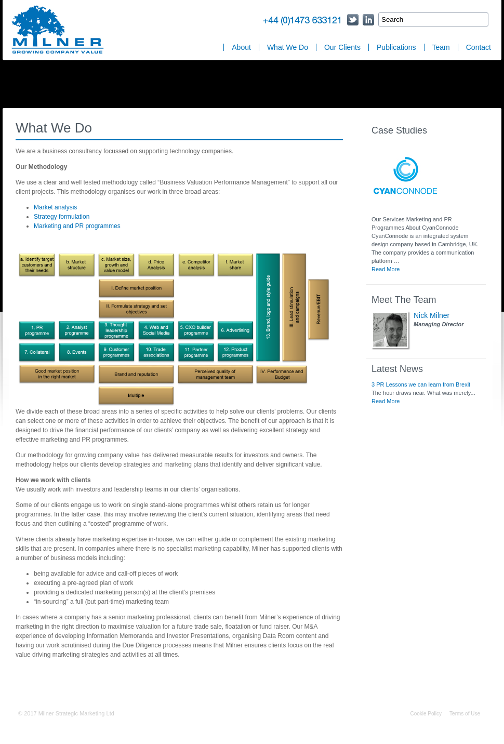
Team (441, 47)
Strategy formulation (61, 216)
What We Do (287, 47)
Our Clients (342, 47)
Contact (478, 47)
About (241, 47)
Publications (396, 47)
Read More (386, 269)
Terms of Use (464, 713)
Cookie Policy (426, 713)
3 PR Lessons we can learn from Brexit (421, 384)
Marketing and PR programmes (77, 226)
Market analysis (55, 207)
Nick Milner (431, 315)
